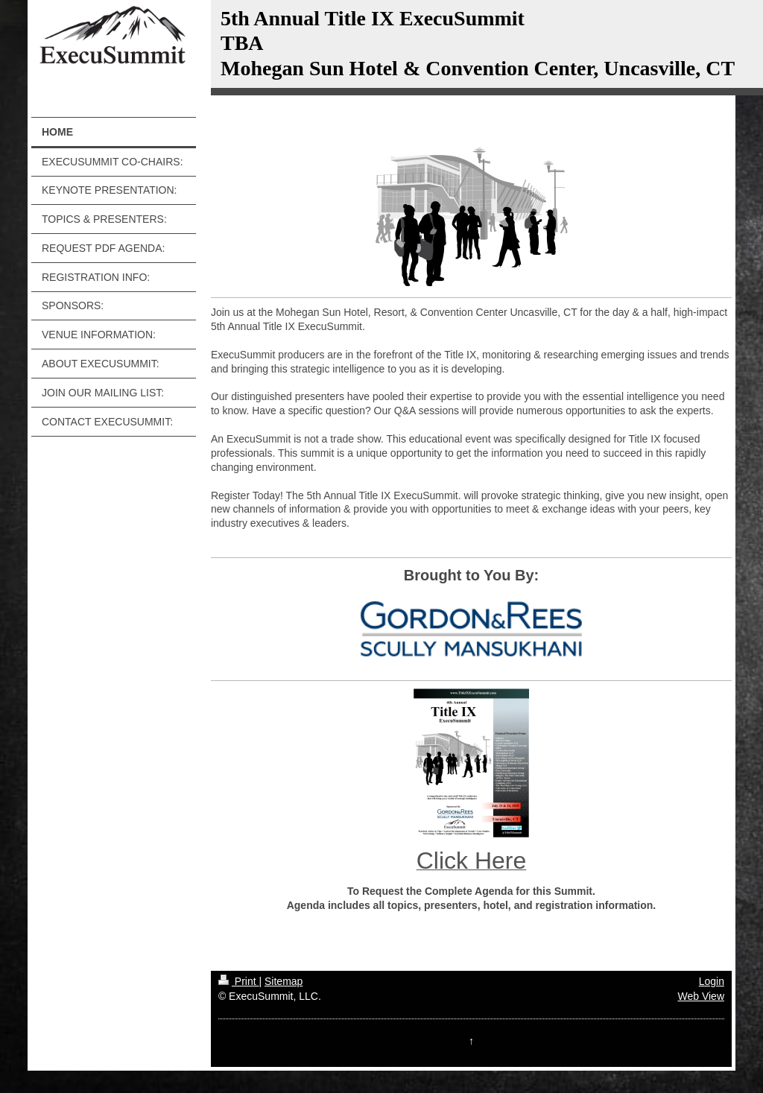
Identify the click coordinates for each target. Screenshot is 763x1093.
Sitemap (284, 981)
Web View (700, 996)
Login (711, 981)
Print (238, 981)
